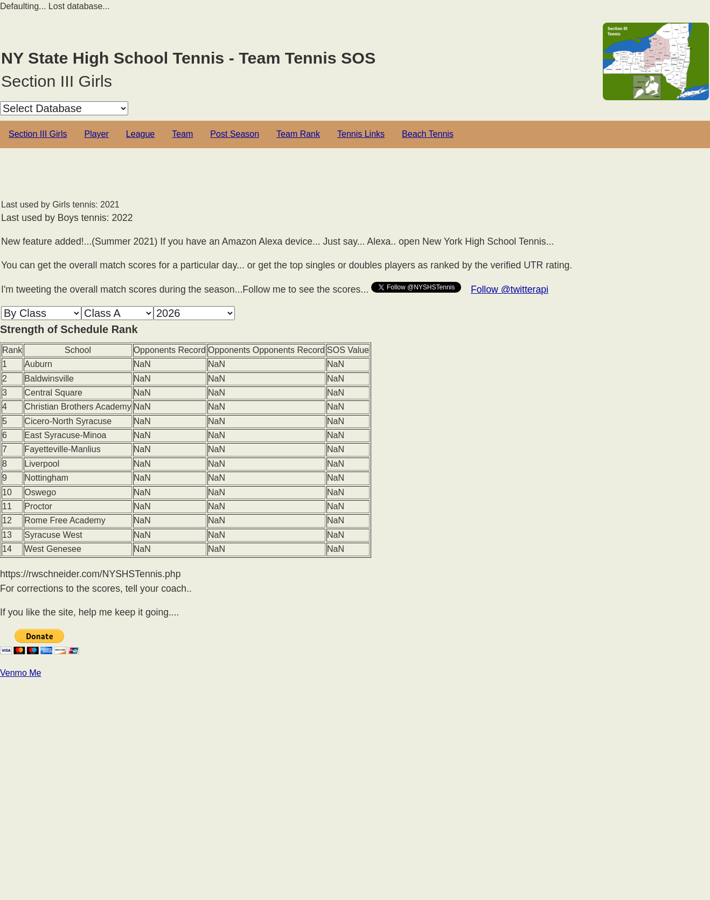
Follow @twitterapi (509, 289)
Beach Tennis (428, 134)
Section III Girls (38, 134)
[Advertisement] (323, 754)
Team (182, 134)
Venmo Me (20, 672)
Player (96, 134)
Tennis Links (361, 134)
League (140, 134)
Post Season (234, 134)
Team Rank (298, 134)
